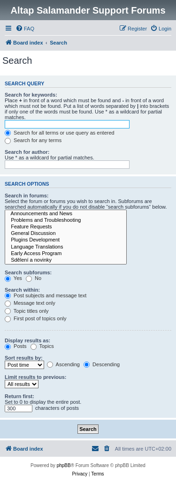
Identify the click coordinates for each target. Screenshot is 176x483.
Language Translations (66, 247)
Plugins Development (66, 240)
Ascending (63, 364)
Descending (102, 364)
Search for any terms (33, 140)
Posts (16, 346)
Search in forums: (27, 195)
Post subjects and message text (45, 295)
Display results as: (27, 340)
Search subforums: (28, 272)
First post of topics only (36, 318)
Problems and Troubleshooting (66, 220)
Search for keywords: (31, 95)
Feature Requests (66, 227)
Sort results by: (24, 358)
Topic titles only (26, 311)
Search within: (22, 290)
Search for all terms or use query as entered (60, 133)
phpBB (64, 465)
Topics (42, 346)
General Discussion (66, 233)
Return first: (19, 396)
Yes (13, 278)
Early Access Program (66, 253)
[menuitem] (24, 28)
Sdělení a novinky (66, 260)
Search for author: (27, 152)
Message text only (30, 303)
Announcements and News (66, 214)
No (33, 278)
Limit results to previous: (35, 377)
